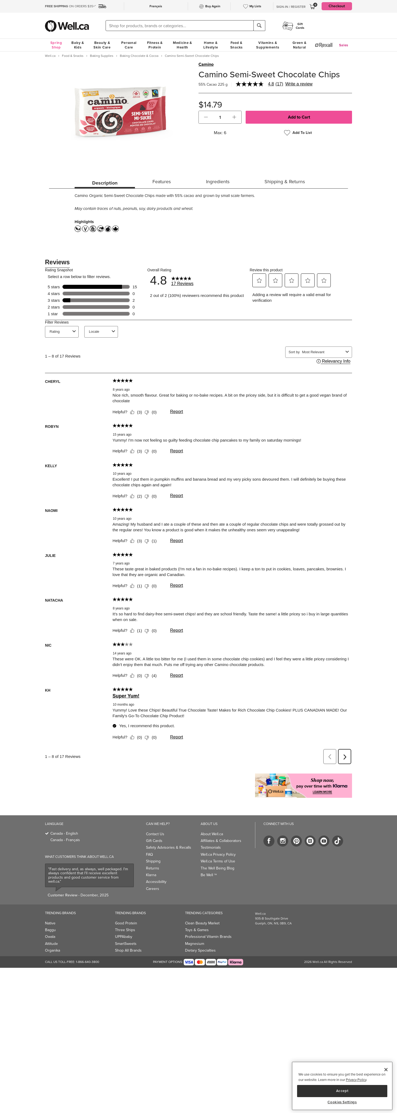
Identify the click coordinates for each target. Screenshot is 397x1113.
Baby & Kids (77, 45)
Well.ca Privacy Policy (218, 854)
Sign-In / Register (290, 6)
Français (155, 6)
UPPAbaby (123, 936)
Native (50, 923)
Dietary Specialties (200, 950)
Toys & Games (197, 930)
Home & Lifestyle (210, 45)
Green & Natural (299, 45)
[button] (206, 117)
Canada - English (64, 833)
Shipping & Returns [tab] (284, 181)
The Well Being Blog (217, 868)
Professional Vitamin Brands (208, 936)
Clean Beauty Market (202, 923)
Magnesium (194, 943)
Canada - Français (65, 840)
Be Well (209, 875)
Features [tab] (161, 181)
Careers (152, 889)
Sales (344, 45)
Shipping (153, 861)
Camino (206, 64)
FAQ (149, 854)
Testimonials (211, 847)
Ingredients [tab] (217, 181)
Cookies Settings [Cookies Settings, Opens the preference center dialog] (342, 1102)
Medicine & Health (182, 45)
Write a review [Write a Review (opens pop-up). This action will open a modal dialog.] (298, 84)
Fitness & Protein (155, 45)
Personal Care (129, 45)
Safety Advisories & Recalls (168, 847)
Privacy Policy (356, 1079)
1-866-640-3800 (87, 961)
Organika (52, 950)
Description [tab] (104, 182)
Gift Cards (154, 841)
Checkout (337, 6)
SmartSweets (126, 943)
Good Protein (126, 923)
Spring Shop (56, 45)
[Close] (386, 1070)
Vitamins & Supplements (267, 45)
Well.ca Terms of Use (218, 861)
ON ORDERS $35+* (70, 6)
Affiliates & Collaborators (221, 841)
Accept (342, 1090)
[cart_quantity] (220, 117)
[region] (342, 1086)
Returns (152, 868)
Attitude (51, 943)
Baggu (50, 930)
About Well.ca (212, 834)
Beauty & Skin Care (101, 45)
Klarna (151, 875)
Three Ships (125, 930)
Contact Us (155, 834)
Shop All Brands (128, 950)
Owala (50, 936)
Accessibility (156, 882)
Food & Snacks (236, 45)
